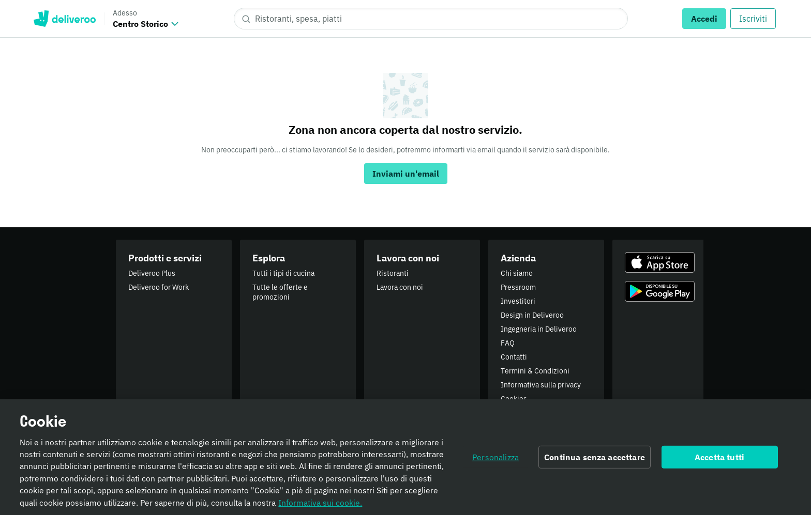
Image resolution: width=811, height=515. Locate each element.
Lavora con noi (400, 287)
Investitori (518, 301)
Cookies (514, 398)
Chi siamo (517, 273)
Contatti (514, 357)
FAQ (508, 343)
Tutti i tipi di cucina (283, 273)
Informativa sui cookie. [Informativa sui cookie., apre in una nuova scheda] (320, 506)
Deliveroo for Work (158, 287)
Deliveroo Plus (151, 273)
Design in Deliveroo (532, 315)
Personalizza (495, 461)
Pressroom (518, 287)
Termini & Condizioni (535, 371)
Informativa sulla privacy (541, 384)
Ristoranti (393, 273)
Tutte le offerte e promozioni (280, 292)
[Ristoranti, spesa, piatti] (430, 18)
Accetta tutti (719, 461)
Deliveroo (64, 18)
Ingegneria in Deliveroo (539, 329)
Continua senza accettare (594, 461)
